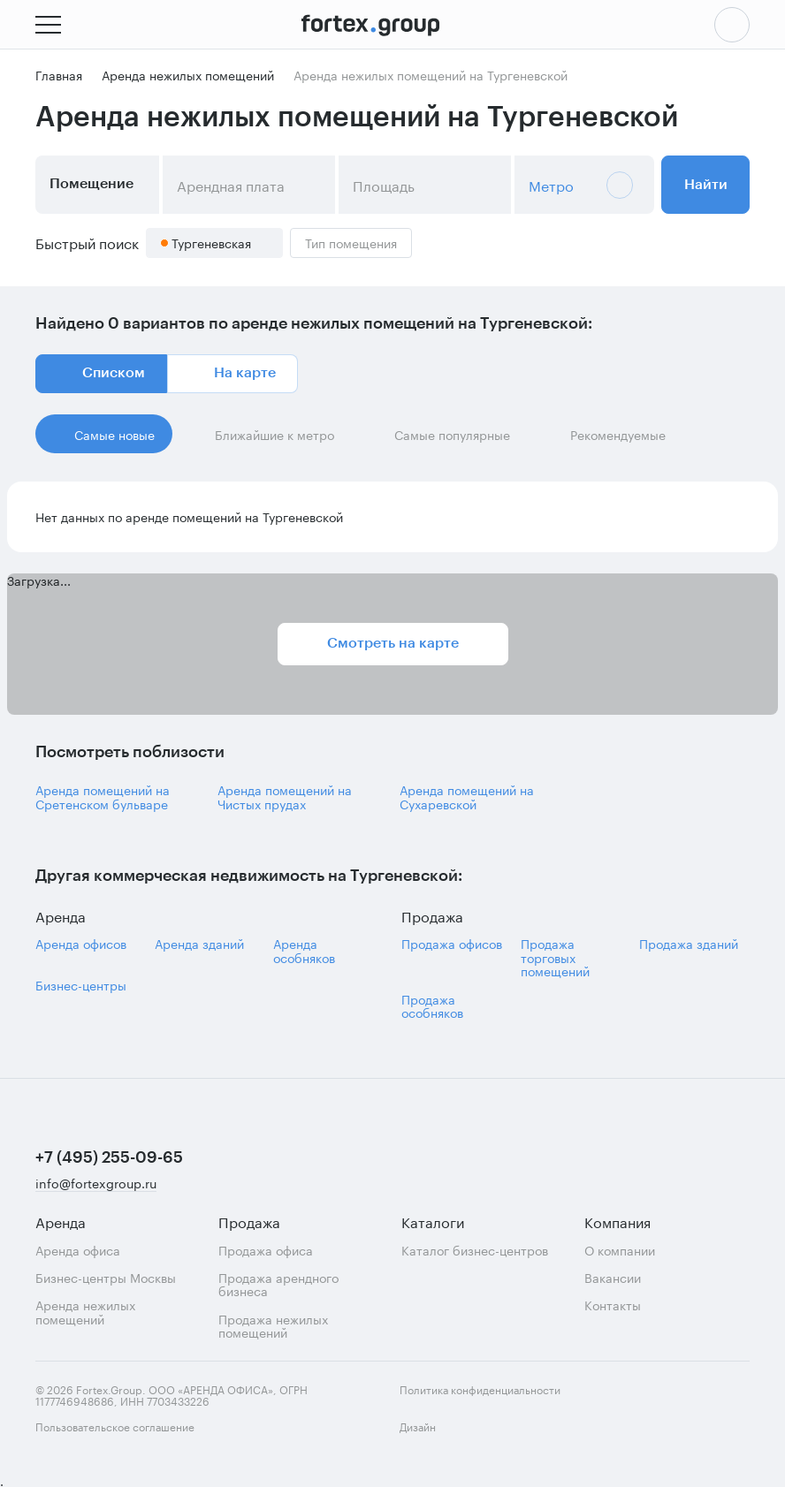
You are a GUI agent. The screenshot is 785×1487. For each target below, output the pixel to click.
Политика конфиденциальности (480, 1388)
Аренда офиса (77, 1249)
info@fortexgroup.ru (95, 1183)
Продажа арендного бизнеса (278, 1284)
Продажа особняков (432, 1006)
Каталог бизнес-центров (474, 1249)
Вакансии (612, 1277)
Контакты (612, 1304)
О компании (619, 1249)
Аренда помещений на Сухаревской (467, 796)
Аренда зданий (199, 943)
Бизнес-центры (80, 984)
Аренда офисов (80, 943)
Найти (706, 185)
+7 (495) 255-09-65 (109, 1157)
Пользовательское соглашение (114, 1425)
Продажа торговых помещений (555, 957)
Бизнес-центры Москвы (105, 1277)
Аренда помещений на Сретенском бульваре (102, 796)
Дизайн (433, 1436)
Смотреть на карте (393, 643)
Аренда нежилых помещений (85, 1311)
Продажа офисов (451, 943)
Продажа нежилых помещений (273, 1325)
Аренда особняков (304, 950)
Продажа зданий (688, 943)
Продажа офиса (265, 1249)
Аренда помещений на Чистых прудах (284, 796)
